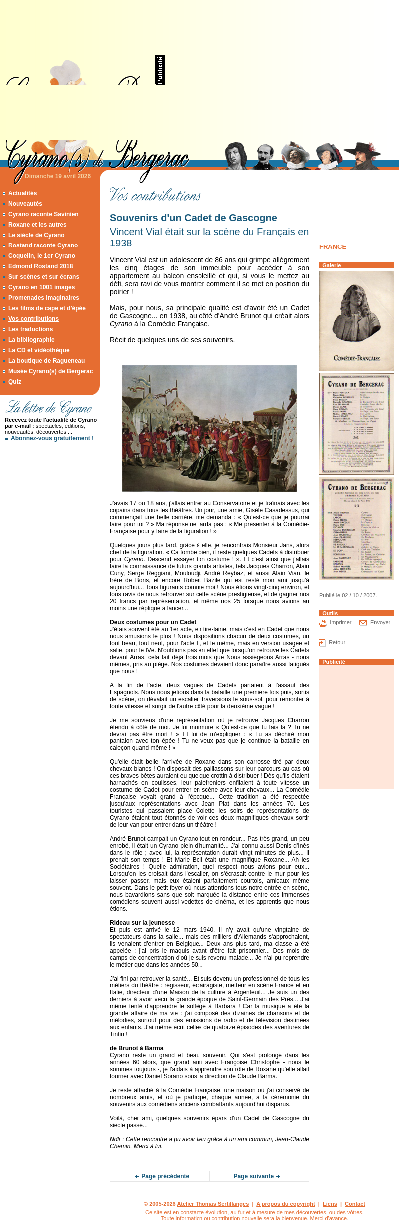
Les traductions (30, 329)
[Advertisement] (274, 70)
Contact (355, 1204)
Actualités (22, 193)
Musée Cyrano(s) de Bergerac (50, 371)
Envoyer (380, 622)
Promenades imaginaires (43, 297)
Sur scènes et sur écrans (43, 276)
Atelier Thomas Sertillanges (213, 1204)
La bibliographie (31, 339)
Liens (330, 1204)
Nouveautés (25, 203)
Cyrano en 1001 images (41, 287)
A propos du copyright (285, 1204)
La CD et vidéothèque (39, 350)
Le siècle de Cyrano (36, 235)
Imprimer (340, 622)
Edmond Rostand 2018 (40, 266)
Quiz (14, 381)
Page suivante (253, 1176)
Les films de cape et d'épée (47, 308)
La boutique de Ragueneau (46, 360)
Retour (337, 642)
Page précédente (165, 1176)
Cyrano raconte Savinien (43, 214)
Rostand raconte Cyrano (43, 245)
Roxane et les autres (37, 224)
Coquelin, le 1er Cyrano (41, 255)
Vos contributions (33, 318)
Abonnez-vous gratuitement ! (52, 438)
